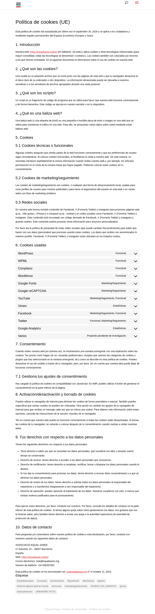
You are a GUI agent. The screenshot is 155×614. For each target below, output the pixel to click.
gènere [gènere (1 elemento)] (123, 586)
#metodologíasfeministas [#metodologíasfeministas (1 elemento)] (76, 586)
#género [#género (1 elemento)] (101, 581)
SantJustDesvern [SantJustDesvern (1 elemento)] (24, 591)
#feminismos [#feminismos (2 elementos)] (88, 581)
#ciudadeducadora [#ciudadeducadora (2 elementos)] (25, 581)
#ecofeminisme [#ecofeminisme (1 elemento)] (57, 581)
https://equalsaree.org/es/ (43, 51)
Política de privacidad (74, 609)
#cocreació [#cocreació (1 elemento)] (42, 581)
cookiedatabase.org (76, 571)
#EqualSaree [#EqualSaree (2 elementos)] (73, 581)
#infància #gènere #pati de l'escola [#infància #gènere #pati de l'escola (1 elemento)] (32, 586)
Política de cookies (100, 609)
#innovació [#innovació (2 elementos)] (56, 586)
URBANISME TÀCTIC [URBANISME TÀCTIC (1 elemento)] (46, 591)
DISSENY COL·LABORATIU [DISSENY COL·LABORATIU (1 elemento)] (103, 586)
